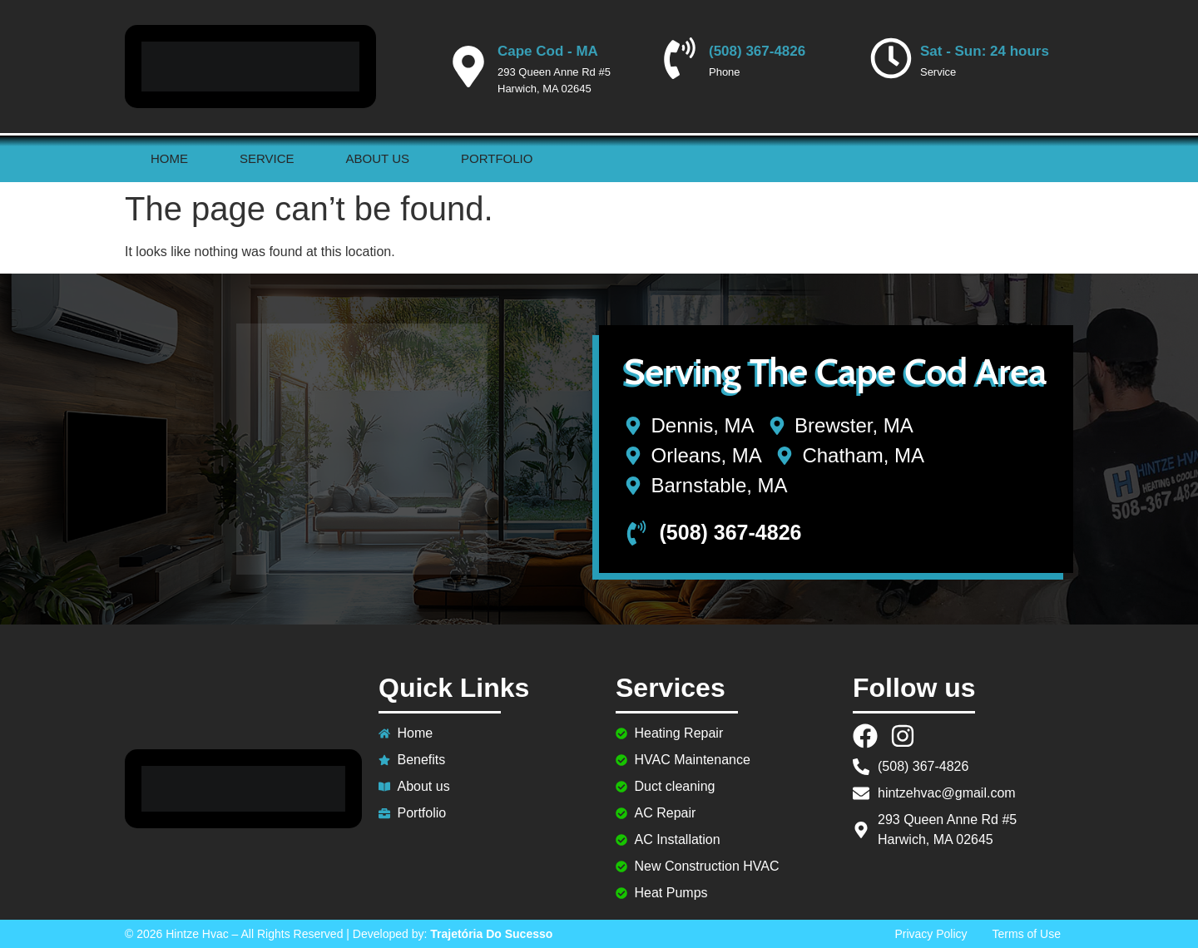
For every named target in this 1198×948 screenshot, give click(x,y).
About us (377, 158)
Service (267, 158)
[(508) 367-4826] (679, 58)
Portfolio (496, 158)
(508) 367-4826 (757, 51)
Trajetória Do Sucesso (491, 934)
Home (169, 158)
